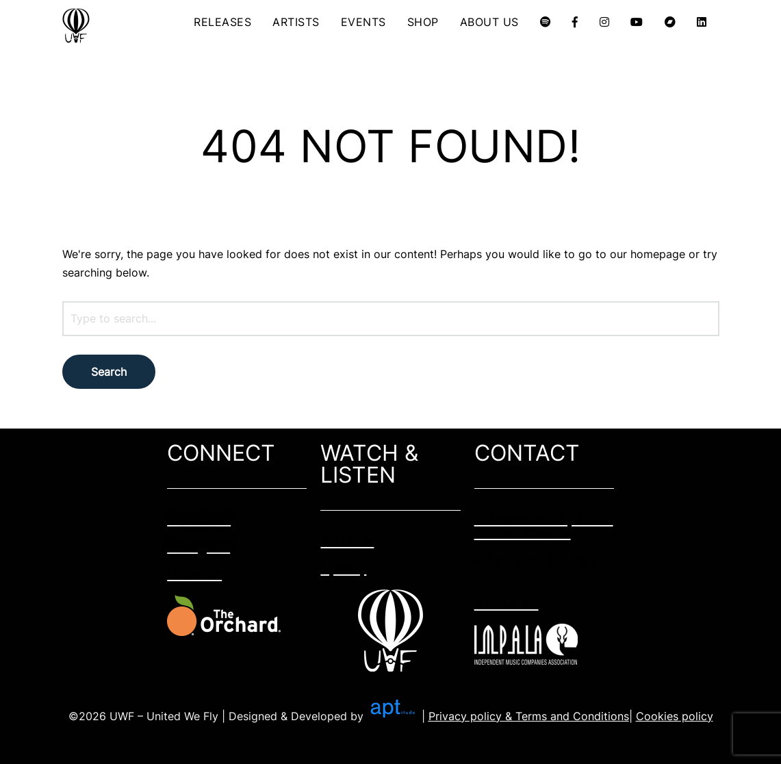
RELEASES (222, 22)
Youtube (347, 541)
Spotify (343, 569)
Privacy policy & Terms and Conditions (528, 716)
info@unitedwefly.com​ (540, 567)
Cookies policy (674, 716)
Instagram (198, 547)
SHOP (423, 22)
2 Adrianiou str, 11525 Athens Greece (543, 526)
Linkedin (194, 574)
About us (506, 602)
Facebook (199, 519)
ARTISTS (296, 22)
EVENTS (363, 22)
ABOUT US (489, 22)
